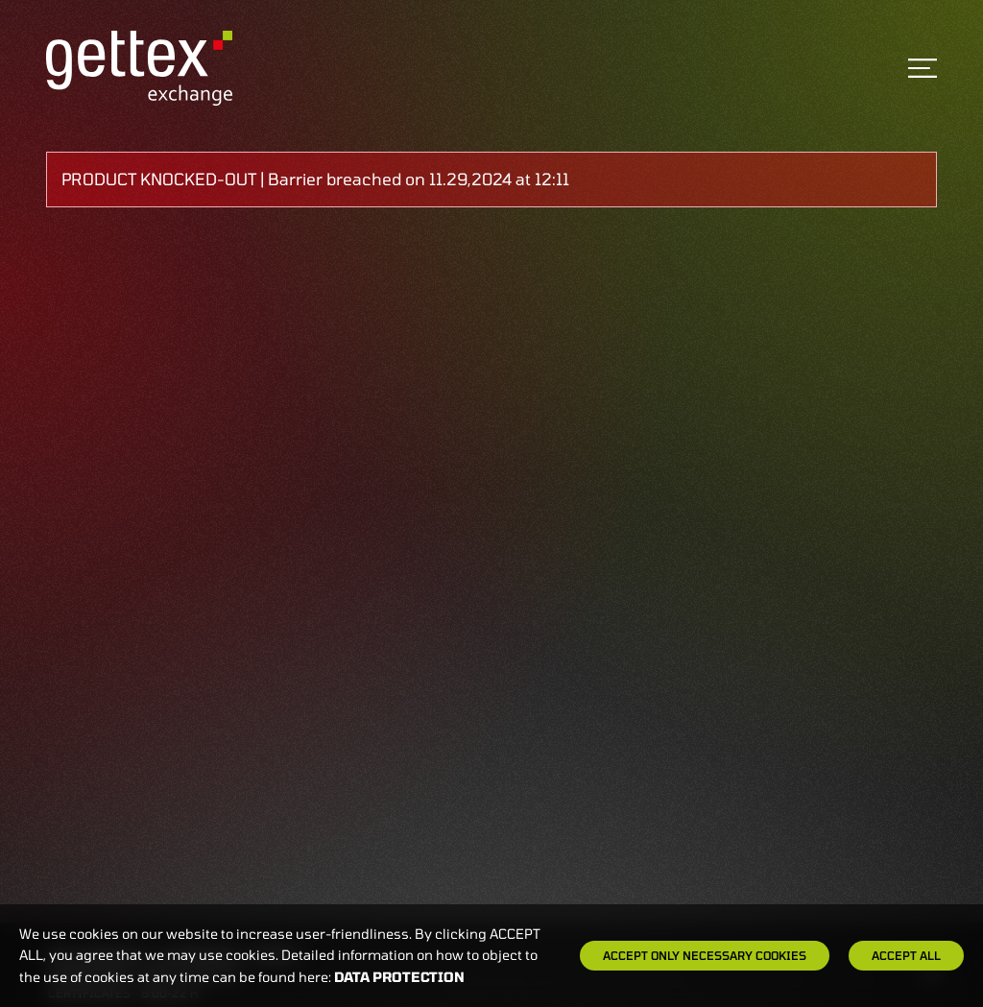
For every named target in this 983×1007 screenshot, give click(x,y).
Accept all (906, 955)
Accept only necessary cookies (704, 955)
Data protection (399, 977)
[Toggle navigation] (922, 68)
